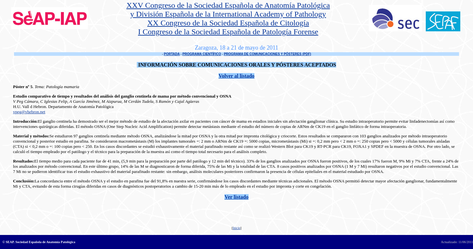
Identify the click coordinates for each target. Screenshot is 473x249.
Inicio (236, 228)
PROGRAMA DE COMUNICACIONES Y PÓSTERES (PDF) (267, 54)
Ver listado (236, 197)
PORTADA (172, 54)
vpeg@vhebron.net (29, 111)
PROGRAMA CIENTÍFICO (201, 54)
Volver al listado (236, 76)
